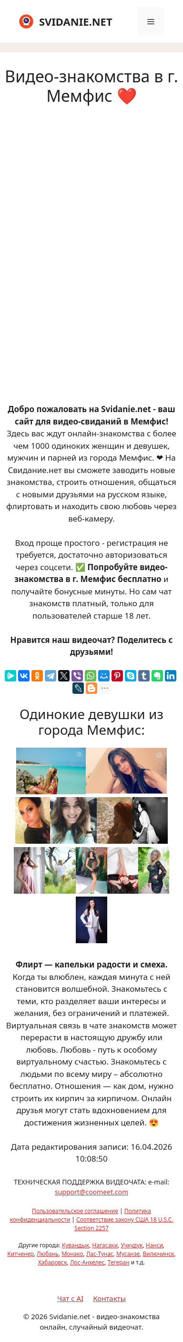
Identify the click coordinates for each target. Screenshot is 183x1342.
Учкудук (132, 1245)
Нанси (154, 1245)
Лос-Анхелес (87, 1262)
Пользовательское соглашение (75, 1211)
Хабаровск (52, 1262)
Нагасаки (105, 1245)
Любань (48, 1254)
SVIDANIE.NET (75, 21)
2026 (39, 1316)
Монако (72, 1254)
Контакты (109, 1298)
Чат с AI (70, 1298)
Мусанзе (128, 1254)
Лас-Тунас (99, 1254)
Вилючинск (158, 1254)
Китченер (20, 1254)
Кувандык (75, 1245)
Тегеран (119, 1262)
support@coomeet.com (91, 1191)
